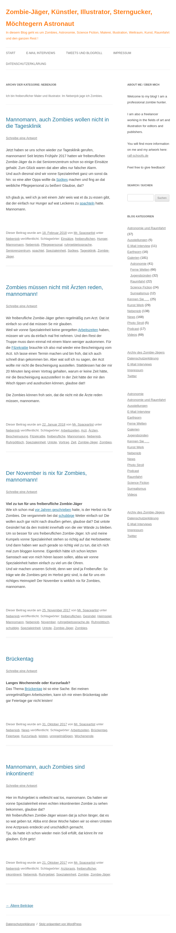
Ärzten (93, 430)
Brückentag (19, 659)
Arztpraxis (68, 868)
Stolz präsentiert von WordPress (60, 924)
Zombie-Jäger (88, 442)
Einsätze (67, 239)
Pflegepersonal (51, 244)
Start (10, 53)
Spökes (62, 180)
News (25, 730)
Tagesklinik (88, 250)
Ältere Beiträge (19, 906)
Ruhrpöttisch (15, 442)
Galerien (133, 258)
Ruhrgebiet (47, 874)
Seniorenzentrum (18, 250)
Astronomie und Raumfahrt (146, 228)
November (48, 622)
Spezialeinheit (56, 250)
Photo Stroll (135, 323)
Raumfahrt (137, 281)
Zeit (73, 442)
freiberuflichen (85, 239)
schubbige (66, 516)
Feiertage (13, 736)
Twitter (132, 376)
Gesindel (89, 616)
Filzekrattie (20, 348)
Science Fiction (141, 287)
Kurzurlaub (29, 736)
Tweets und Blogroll (84, 53)
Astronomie (138, 263)
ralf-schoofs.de (137, 155)
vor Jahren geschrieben (53, 510)
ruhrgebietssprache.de (73, 622)
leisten (43, 736)
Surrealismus (139, 293)
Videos (132, 334)
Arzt (84, 430)
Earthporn (134, 252)
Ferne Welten (140, 269)
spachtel (38, 250)
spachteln (87, 203)
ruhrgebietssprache (78, 244)
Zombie (83, 874)
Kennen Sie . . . (138, 299)
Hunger (102, 239)
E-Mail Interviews (40, 53)
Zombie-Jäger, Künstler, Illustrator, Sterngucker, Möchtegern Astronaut (79, 17)
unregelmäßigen (61, 736)
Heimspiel (105, 616)
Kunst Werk (135, 305)
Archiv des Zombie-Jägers (146, 352)
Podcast (133, 329)
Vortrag (64, 442)
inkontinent (13, 874)
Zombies (105, 442)
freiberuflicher (86, 868)
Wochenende (84, 736)
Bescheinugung (17, 436)
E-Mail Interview (138, 246)
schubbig (12, 628)
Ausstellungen (137, 240)
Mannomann (15, 244)
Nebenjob (13, 239)
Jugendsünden (140, 275)
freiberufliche (56, 436)
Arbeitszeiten (88, 330)
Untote (52, 442)
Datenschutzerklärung (26, 64)
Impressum (122, 53)
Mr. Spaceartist (84, 233)
